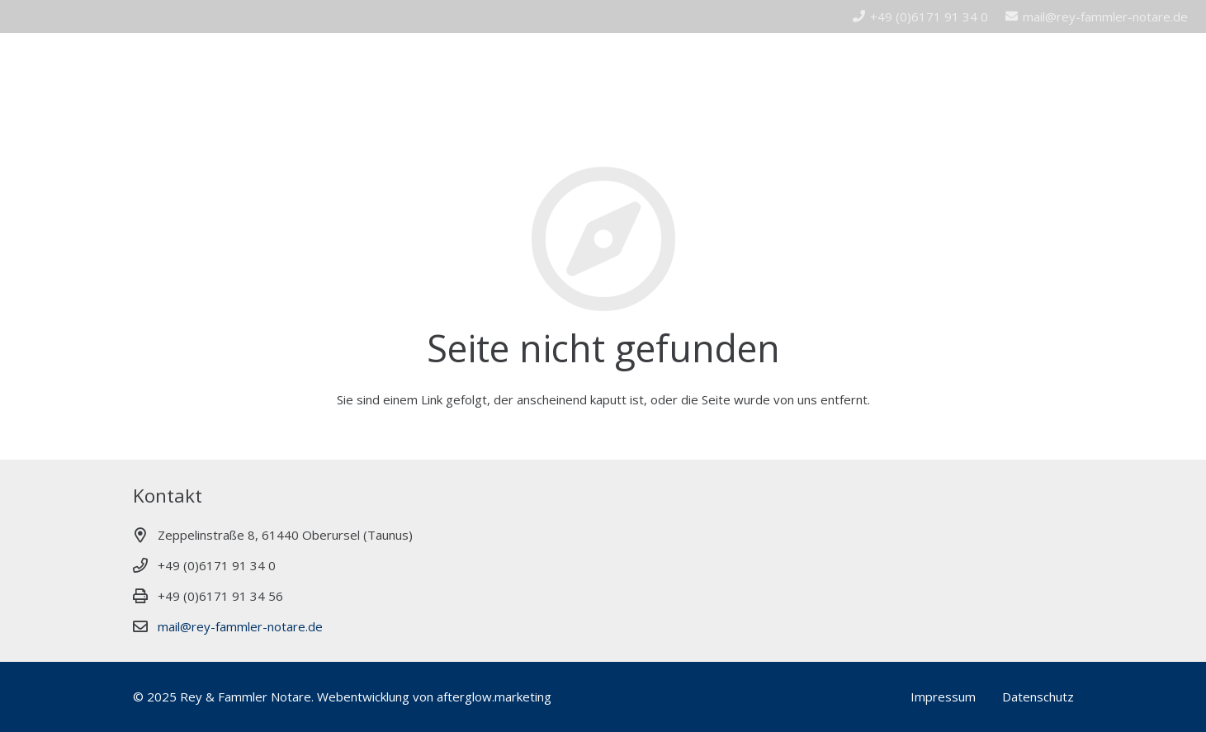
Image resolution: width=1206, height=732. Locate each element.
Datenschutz (1038, 696)
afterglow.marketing (494, 696)
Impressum (943, 696)
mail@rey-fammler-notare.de (240, 626)
